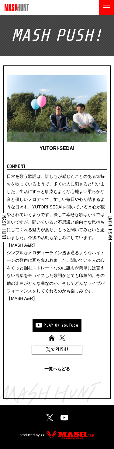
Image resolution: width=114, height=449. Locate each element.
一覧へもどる (57, 369)
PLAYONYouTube (61, 325)
